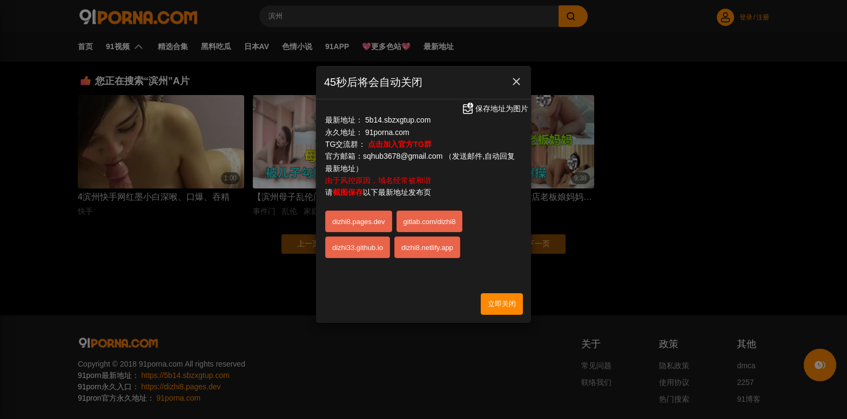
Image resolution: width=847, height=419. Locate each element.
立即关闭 (502, 304)
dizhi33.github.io (357, 248)
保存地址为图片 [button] (494, 108)
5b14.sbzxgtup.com (398, 120)
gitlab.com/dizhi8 (430, 222)
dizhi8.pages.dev (358, 222)
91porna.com (387, 132)
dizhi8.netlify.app (427, 248)
